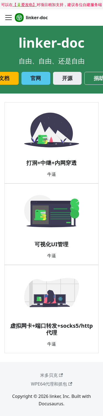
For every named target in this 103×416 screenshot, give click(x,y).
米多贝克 (51, 375)
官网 (35, 78)
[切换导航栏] (8, 17)
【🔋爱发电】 (25, 4)
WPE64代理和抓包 (51, 384)
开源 (67, 78)
